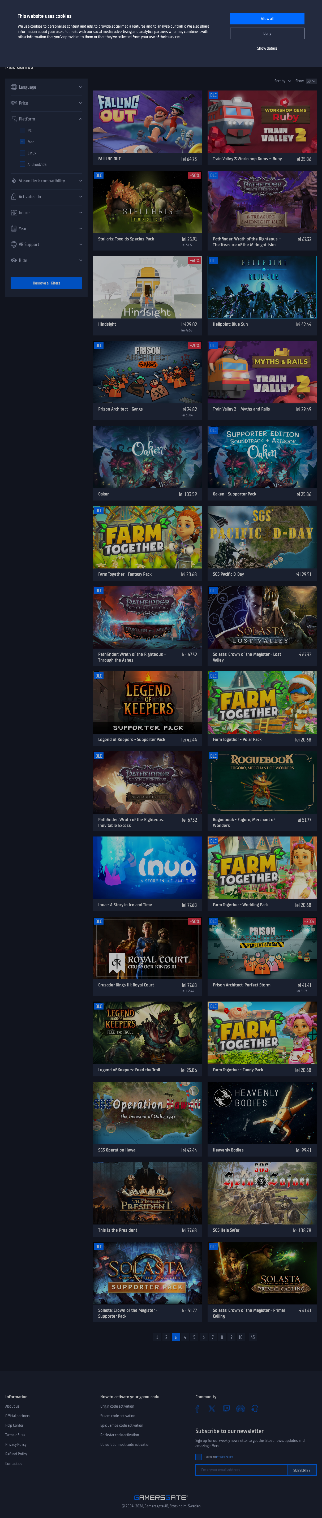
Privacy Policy (16, 1444)
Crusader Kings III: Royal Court (126, 985)
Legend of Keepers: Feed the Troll (129, 1070)
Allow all (267, 18)
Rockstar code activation (119, 1435)
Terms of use (15, 1435)
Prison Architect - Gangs (120, 409)
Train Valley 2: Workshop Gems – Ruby (247, 159)
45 (253, 1337)
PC (30, 130)
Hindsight (107, 324)
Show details (267, 48)
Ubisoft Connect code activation (125, 1444)
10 (241, 1337)
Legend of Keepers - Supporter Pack (131, 739)
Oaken (104, 494)
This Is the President (117, 1230)
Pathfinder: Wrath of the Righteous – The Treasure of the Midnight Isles (247, 242)
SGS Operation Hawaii (118, 1150)
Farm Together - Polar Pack (237, 739)
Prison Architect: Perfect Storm (242, 985)
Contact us (13, 1463)
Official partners (17, 1415)
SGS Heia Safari (227, 1230)
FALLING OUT (109, 159)
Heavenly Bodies (228, 1150)
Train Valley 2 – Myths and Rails (241, 409)
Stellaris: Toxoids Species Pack (126, 239)
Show (299, 81)
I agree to (218, 1457)
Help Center (14, 1425)
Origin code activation (117, 1406)
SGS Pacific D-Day (228, 574)
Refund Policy (16, 1454)
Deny (267, 33)
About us (12, 1406)
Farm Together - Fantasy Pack (125, 574)
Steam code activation (117, 1415)
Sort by (279, 81)
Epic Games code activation (121, 1425)
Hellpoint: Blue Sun (230, 324)
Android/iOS (37, 164)
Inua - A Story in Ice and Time (125, 905)
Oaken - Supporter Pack (234, 494)
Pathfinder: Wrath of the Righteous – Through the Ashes (132, 657)
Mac (31, 142)
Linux (32, 153)
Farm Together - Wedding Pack (240, 905)
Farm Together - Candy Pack (238, 1070)
